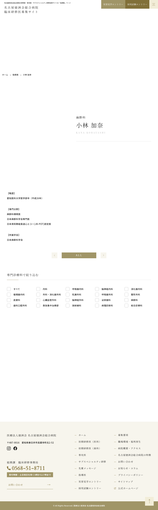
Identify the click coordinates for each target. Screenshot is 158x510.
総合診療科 (136, 305)
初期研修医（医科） (90, 441)
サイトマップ (125, 481)
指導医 (15, 74)
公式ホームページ (128, 488)
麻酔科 (134, 299)
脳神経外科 (78, 299)
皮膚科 (16, 299)
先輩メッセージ (87, 468)
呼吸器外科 (107, 294)
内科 (45, 288)
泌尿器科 (106, 299)
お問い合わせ (15, 484)
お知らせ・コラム (128, 468)
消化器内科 (136, 288)
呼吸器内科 (78, 288)
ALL (79, 255)
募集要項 (123, 435)
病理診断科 (107, 305)
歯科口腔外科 (20, 305)
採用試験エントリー (137, 4)
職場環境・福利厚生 (129, 441)
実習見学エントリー (113, 4)
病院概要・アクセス (129, 448)
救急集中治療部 (51, 305)
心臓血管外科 (50, 299)
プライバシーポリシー (130, 475)
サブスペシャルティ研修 (92, 461)
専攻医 (82, 455)
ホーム (5, 74)
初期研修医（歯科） (90, 448)
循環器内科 (19, 294)
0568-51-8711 (28, 468)
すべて (16, 288)
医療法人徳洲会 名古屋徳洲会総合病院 (31, 435)
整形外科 (135, 294)
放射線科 (76, 305)
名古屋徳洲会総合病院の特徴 (134, 455)
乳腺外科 (76, 294)
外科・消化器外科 (52, 294)
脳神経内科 (107, 288)
